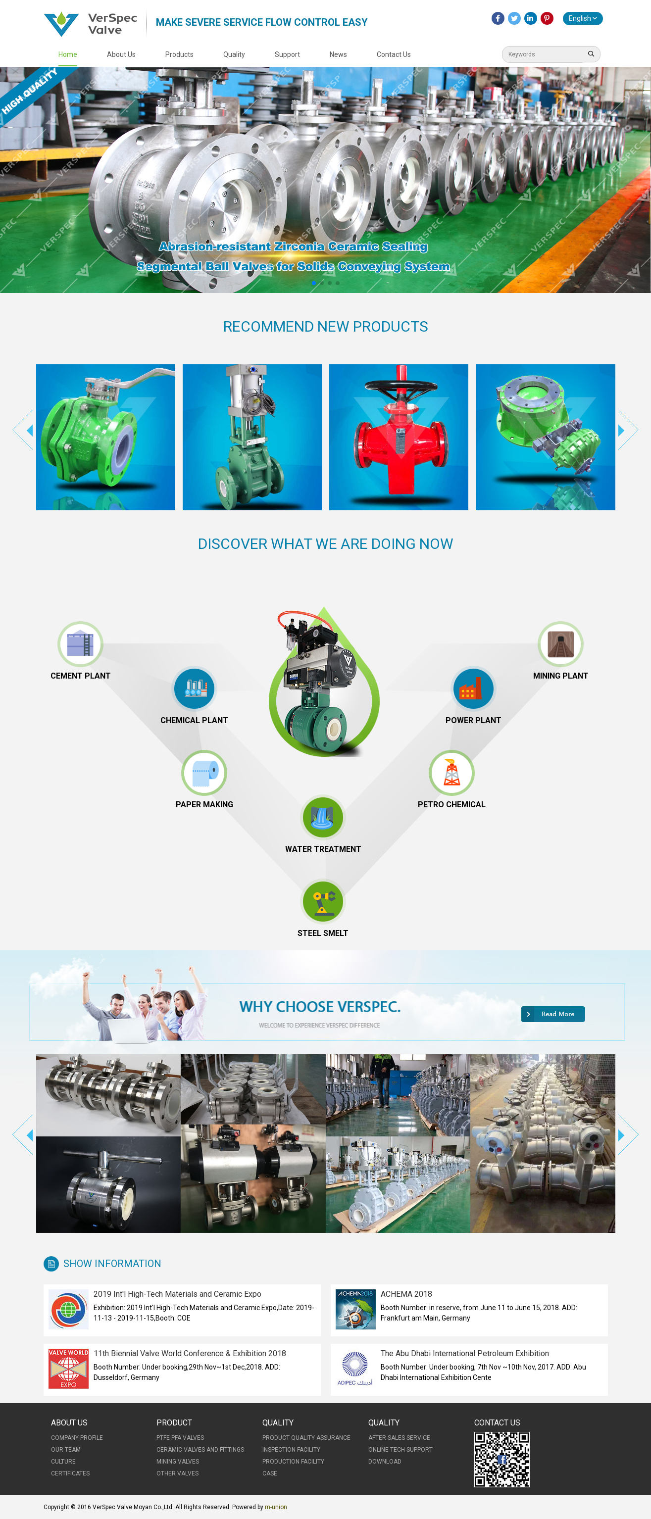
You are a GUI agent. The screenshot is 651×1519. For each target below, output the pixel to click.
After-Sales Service (399, 1437)
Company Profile (77, 1437)
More (553, 1014)
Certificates (70, 1473)
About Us (121, 54)
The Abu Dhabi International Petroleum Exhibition (465, 1353)
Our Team (66, 1449)
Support (287, 54)
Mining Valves (177, 1461)
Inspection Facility (291, 1449)
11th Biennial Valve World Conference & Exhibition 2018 (190, 1353)
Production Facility (293, 1461)
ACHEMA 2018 (406, 1294)
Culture (63, 1461)
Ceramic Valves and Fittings (200, 1449)
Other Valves (177, 1473)
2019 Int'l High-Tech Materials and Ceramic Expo (177, 1294)
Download (384, 1461)
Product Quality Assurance (306, 1437)
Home (67, 54)
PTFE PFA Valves (180, 1437)
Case (269, 1473)
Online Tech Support (400, 1449)
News (338, 54)
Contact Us (394, 54)
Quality (234, 54)
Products (179, 54)
